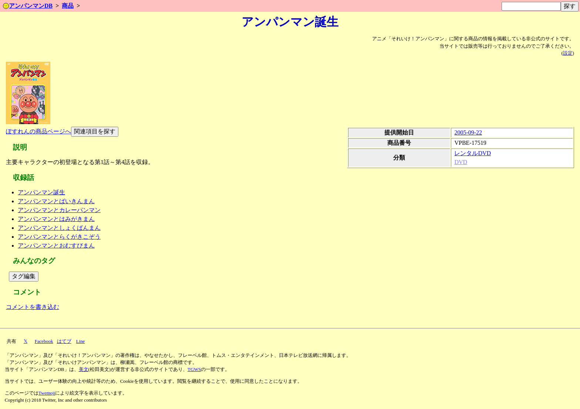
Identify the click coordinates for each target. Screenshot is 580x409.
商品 (68, 6)
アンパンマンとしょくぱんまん (59, 228)
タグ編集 (24, 276)
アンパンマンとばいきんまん (56, 201)
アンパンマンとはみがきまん (56, 219)
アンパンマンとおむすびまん (56, 245)
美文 (83, 369)
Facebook (44, 341)
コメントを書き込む (32, 307)
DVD (460, 162)
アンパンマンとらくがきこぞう (59, 237)
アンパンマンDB (28, 6)
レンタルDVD (472, 153)
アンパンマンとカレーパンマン (59, 210)
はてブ (64, 341)
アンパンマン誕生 (41, 192)
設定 (568, 53)
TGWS (194, 369)
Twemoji (46, 393)
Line (80, 341)
